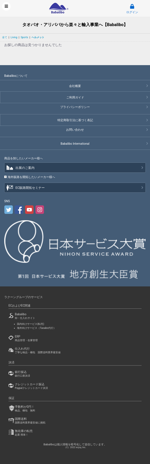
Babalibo (75, 143)
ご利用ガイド (75, 97)
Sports (24, 37)
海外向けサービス (36, 328)
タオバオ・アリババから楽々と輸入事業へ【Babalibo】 (75, 24)
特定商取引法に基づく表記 (75, 120)
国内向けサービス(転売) (30, 323)
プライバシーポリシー (75, 107)
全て (4, 37)
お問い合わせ (75, 129)
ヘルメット (38, 37)
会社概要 (75, 86)
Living (14, 37)
